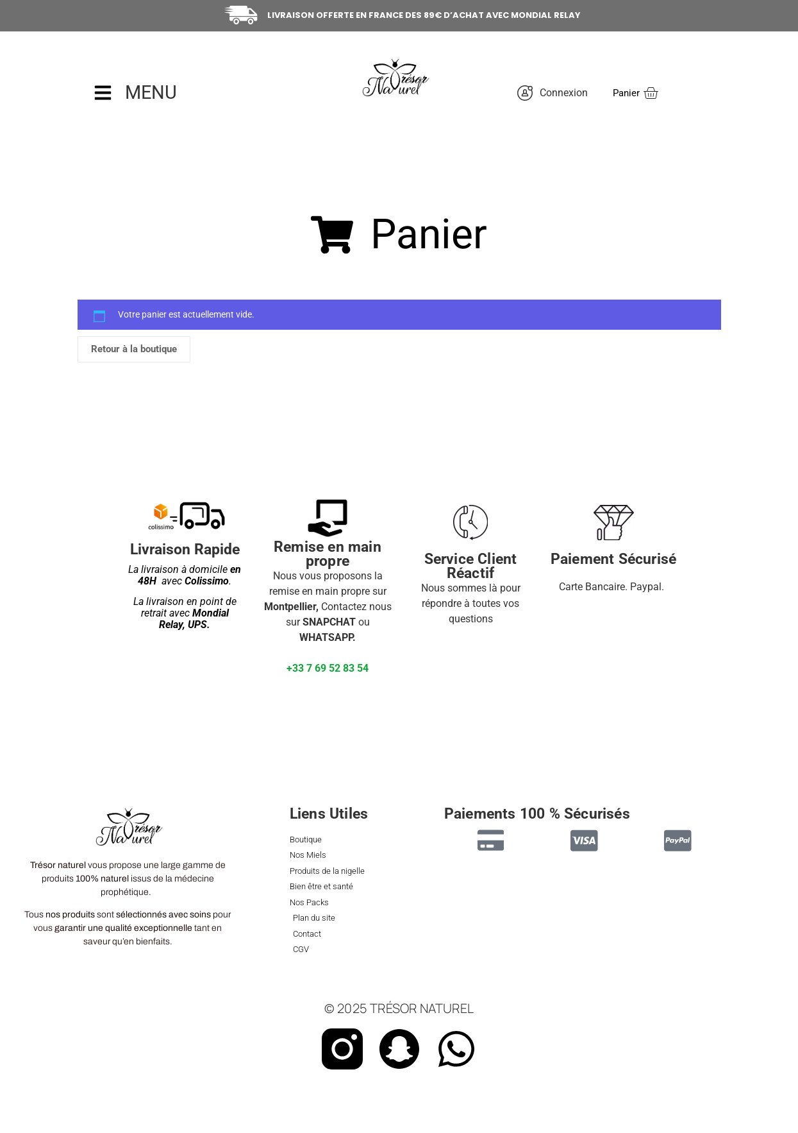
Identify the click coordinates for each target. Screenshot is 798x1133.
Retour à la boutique (134, 349)
